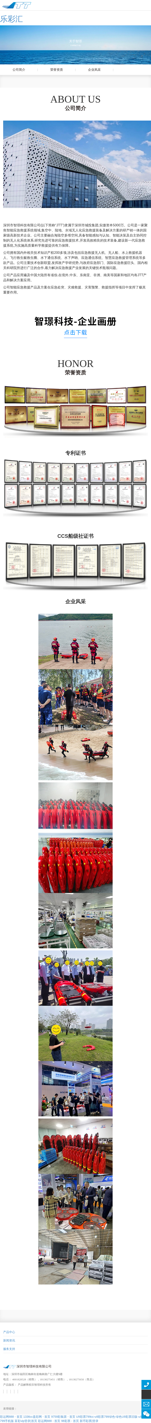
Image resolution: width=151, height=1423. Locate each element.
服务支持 (9, 1349)
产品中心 (9, 1332)
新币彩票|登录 (89, 1421)
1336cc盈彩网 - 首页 (36, 1416)
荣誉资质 (61, 69)
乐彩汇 (11, 19)
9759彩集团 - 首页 (63, 1416)
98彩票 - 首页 (70, 1421)
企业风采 (99, 69)
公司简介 (24, 69)
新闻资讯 (9, 1340)
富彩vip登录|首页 (26, 1421)
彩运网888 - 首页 (11, 1416)
